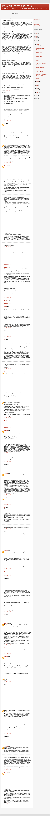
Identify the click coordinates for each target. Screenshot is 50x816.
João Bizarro (6, 267)
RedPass (35, 23)
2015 (36, 32)
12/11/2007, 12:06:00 (7, 547)
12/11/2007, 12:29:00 (7, 575)
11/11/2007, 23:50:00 (7, 264)
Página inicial (18, 809)
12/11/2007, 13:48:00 (7, 611)
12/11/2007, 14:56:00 (7, 653)
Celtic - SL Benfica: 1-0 (39, 71)
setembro (37, 81)
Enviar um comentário (6, 805)
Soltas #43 (37, 60)
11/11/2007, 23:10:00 (7, 192)
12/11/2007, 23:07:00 (7, 752)
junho (37, 85)
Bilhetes (37, 59)
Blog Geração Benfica (37, 20)
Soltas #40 (37, 78)
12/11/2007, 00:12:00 (7, 297)
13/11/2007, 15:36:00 (7, 803)
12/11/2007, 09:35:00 (7, 359)
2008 (36, 41)
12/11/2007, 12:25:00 (7, 568)
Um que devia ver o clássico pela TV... (42, 53)
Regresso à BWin (39, 56)
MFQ (5, 123)
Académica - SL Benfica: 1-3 (40, 55)
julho (37, 84)
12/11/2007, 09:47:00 (7, 417)
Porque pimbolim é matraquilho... (41, 63)
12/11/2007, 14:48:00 (7, 644)
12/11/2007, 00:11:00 (7, 283)
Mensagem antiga (28, 809)
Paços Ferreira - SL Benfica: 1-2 (41, 75)
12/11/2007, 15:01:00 (7, 681)
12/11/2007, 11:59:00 (7, 528)
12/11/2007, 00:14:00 (7, 303)
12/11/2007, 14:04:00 (7, 620)
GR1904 (5, 144)
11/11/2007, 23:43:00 (7, 246)
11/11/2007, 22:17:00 (7, 120)
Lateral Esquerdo (37, 19)
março (37, 89)
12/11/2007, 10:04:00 (7, 452)
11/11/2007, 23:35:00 (7, 240)
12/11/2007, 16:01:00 (7, 733)
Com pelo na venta (39, 68)
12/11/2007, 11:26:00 (7, 510)
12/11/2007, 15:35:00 (7, 717)
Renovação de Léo (39, 52)
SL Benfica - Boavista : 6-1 (40, 67)
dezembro (38, 44)
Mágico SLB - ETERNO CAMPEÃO (17, 6)
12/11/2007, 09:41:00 (7, 368)
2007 (36, 43)
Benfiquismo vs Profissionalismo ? (41, 74)
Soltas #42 (37, 64)
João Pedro (6, 623)
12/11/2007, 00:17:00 (7, 319)
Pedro (5, 339)
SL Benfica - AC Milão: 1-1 (40, 48)
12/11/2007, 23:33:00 (7, 769)
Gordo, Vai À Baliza (37, 25)
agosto (37, 82)
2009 (36, 40)
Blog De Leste (36, 24)
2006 (36, 94)
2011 (36, 37)
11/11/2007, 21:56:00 (7, 104)
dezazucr (5, 306)
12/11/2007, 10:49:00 (7, 470)
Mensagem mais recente (7, 809)
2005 (36, 95)
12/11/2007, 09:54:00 (7, 427)
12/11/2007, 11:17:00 (7, 494)
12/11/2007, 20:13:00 (7, 743)
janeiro (37, 92)
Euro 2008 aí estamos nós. (40, 57)
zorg (5, 497)
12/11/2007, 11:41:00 (7, 522)
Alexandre (6, 165)
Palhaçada (37, 49)
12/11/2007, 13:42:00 (7, 597)
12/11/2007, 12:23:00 (7, 561)
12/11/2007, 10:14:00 (7, 461)
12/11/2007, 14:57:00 (7, 674)
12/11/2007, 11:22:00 (7, 504)
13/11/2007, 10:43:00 (7, 786)
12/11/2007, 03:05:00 (7, 327)
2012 (36, 36)
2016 (36, 30)
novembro (38, 45)
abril (37, 88)
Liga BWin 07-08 (7, 90)
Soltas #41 (37, 70)
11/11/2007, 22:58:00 (7, 162)
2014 (36, 33)
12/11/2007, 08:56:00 (7, 336)
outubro (37, 80)
